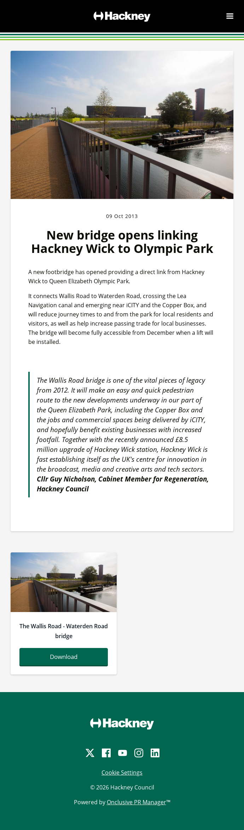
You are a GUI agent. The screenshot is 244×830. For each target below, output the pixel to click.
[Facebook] (106, 753)
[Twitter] (89, 753)
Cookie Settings (122, 772)
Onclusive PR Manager (136, 802)
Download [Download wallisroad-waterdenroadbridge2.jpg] (63, 657)
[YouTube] (122, 753)
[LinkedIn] (154, 753)
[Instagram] (138, 753)
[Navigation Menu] (229, 15)
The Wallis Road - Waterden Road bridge (63, 631)
